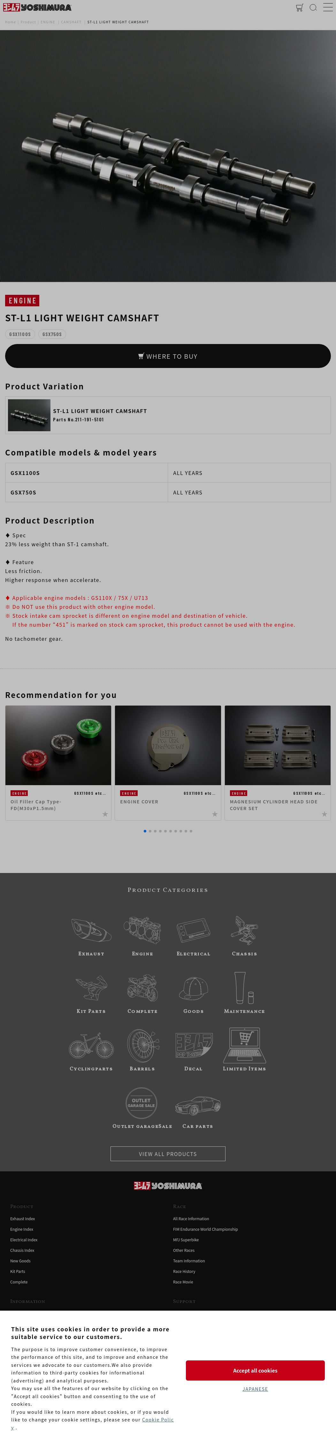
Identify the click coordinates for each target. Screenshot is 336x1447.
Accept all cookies (255, 1370)
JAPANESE (255, 1389)
